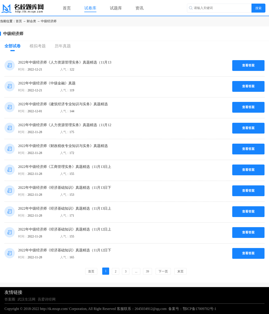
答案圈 (9, 299)
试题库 (116, 8)
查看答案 (248, 65)
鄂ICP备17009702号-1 (199, 309)
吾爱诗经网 (47, 299)
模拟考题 (38, 46)
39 (147, 271)
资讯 (139, 8)
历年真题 (63, 46)
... (136, 271)
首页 (67, 8)
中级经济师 (48, 21)
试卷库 (90, 8)
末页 (180, 271)
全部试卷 (12, 47)
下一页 (163, 271)
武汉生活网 (26, 299)
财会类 (31, 21)
